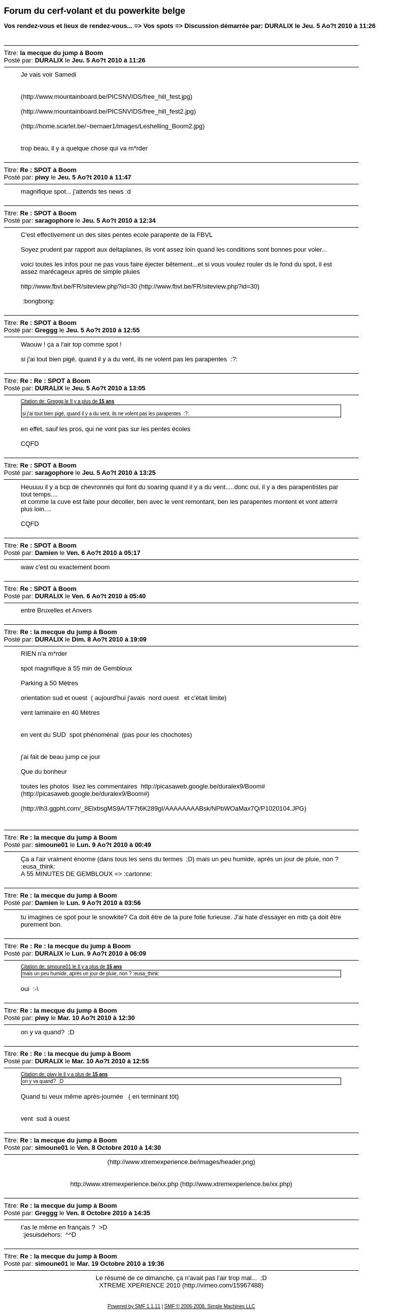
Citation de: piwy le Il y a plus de (64, 1074)
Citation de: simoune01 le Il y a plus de (71, 966)
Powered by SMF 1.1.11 (134, 1306)
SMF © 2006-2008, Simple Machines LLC (209, 1306)
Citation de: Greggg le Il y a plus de (67, 401)
